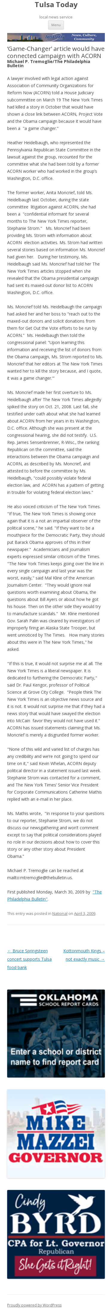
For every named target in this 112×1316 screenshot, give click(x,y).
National (59, 913)
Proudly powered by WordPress (34, 1305)
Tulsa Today (56, 4)
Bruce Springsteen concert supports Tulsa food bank (29, 959)
